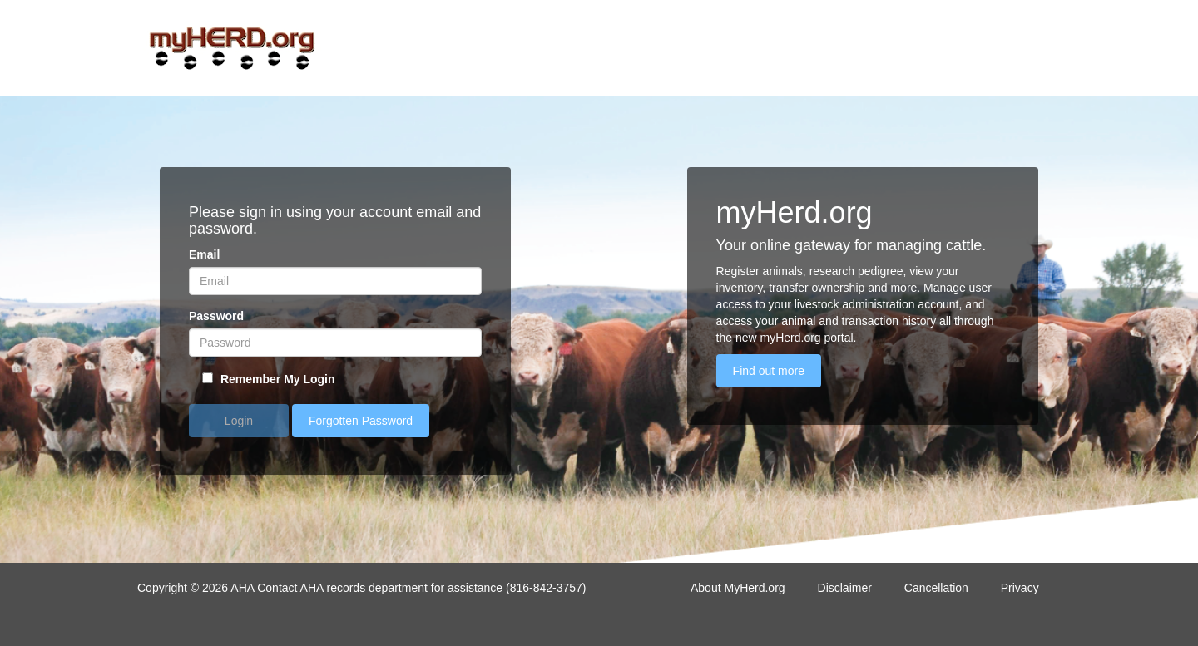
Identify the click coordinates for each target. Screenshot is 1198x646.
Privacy (1020, 587)
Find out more (768, 370)
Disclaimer (845, 587)
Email (204, 254)
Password (216, 316)
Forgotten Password (361, 420)
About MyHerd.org (738, 587)
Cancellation (936, 587)
